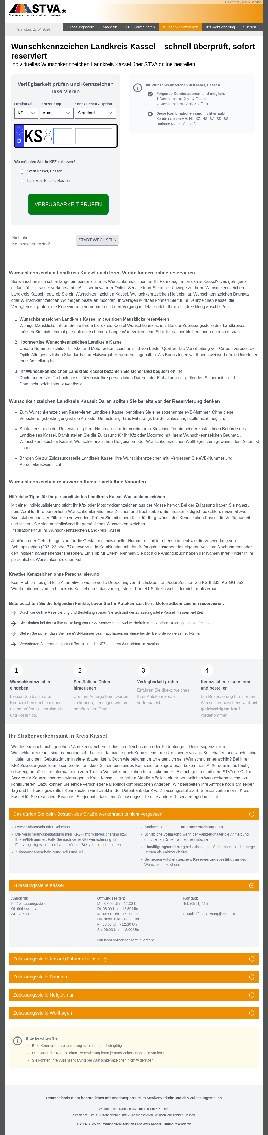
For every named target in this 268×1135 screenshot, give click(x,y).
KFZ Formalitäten (140, 27)
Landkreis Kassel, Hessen (48, 180)
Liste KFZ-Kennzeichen (104, 1115)
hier (98, 845)
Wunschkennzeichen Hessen (175, 1115)
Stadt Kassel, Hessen (44, 171)
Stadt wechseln (97, 240)
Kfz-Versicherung (220, 27)
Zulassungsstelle (80, 27)
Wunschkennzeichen (180, 27)
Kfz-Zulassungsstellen (137, 1115)
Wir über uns (107, 1109)
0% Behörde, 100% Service (242, 2)
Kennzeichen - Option (93, 104)
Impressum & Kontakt (154, 1109)
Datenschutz (128, 1109)
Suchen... (251, 27)
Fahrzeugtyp (50, 104)
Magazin (110, 27)
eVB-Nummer (83, 633)
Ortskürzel (23, 104)
